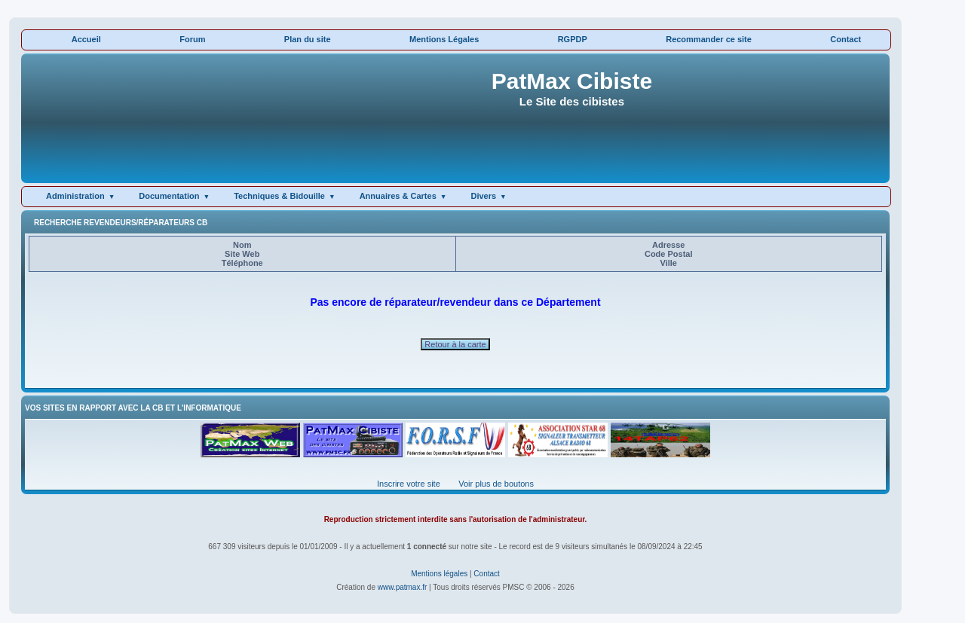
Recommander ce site (709, 39)
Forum (192, 39)
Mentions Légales (444, 39)
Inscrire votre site (408, 483)
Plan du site (307, 39)
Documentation (169, 195)
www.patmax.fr (402, 587)
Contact (845, 39)
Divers (483, 195)
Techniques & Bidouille (279, 195)
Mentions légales (439, 574)
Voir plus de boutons (496, 483)
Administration (75, 195)
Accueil (86, 39)
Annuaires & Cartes (398, 195)
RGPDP (572, 39)
